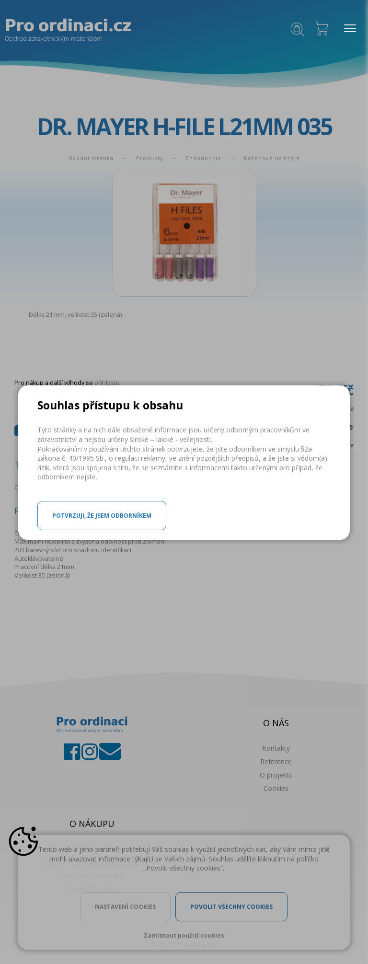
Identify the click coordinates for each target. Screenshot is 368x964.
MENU (347, 29)
